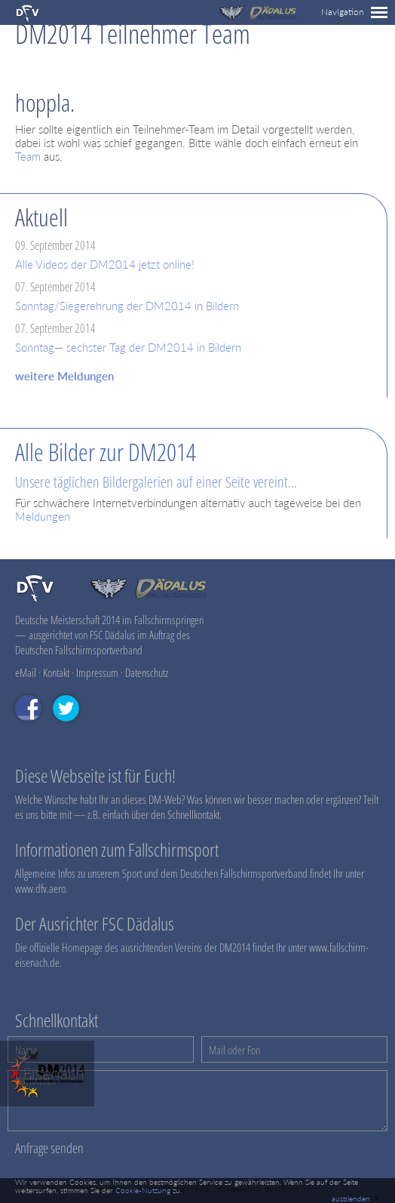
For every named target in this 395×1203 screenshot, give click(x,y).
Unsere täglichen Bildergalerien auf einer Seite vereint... (156, 482)
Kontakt (56, 672)
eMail (25, 672)
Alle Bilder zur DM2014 (105, 451)
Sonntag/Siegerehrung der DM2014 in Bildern (127, 305)
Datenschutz (146, 672)
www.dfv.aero (40, 888)
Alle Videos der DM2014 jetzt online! (104, 264)
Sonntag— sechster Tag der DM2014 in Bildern (128, 347)
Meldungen (42, 516)
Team (28, 156)
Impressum (97, 672)
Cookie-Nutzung (142, 1190)
